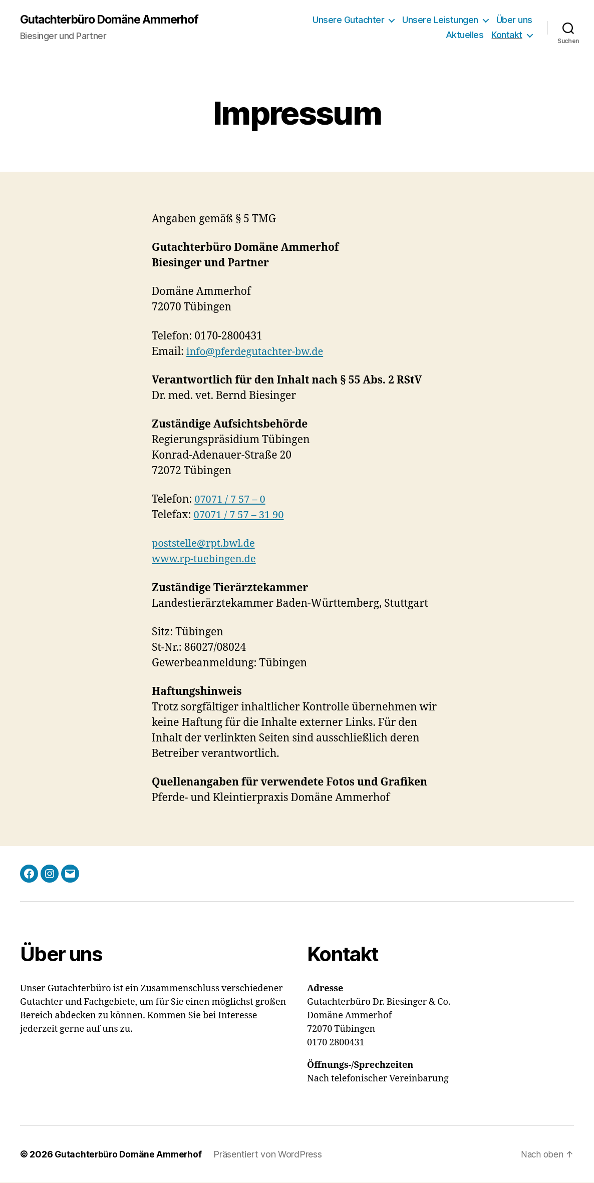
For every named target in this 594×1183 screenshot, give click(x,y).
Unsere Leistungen (440, 20)
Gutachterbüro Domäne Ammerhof (114, 20)
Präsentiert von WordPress (271, 1154)
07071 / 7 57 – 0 (231, 500)
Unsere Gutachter (348, 20)
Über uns (514, 20)
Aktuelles (465, 35)
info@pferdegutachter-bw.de (258, 352)
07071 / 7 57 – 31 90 (240, 515)
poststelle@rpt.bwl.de (206, 544)
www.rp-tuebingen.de (206, 559)
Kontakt (506, 35)
